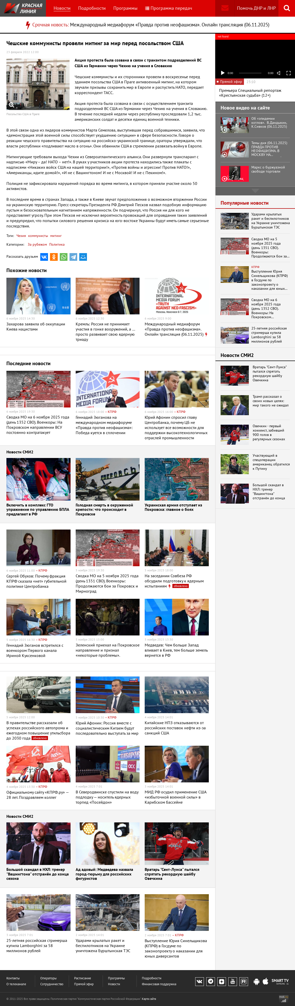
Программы (125, 8)
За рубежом (37, 244)
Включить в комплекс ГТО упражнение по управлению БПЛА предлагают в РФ (37, 509)
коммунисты (37, 235)
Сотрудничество (51, 984)
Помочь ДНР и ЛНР (256, 8)
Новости (62, 8)
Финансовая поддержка (159, 984)
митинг (55, 235)
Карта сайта (149, 999)
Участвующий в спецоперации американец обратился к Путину (271, 462)
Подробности (92, 8)
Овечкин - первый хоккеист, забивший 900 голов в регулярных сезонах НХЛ (269, 432)
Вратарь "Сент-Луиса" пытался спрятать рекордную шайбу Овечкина (172, 874)
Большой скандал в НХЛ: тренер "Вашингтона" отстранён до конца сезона (37, 874)
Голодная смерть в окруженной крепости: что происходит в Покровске (104, 509)
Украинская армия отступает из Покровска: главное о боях (173, 507)
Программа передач (168, 8)
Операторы (48, 978)
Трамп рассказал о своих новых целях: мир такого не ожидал (271, 400)
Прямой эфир (84, 984)
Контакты (13, 978)
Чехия (21, 235)
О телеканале (16, 984)
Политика (57, 244)
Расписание (82, 978)
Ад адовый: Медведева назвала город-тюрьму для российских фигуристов (104, 874)
